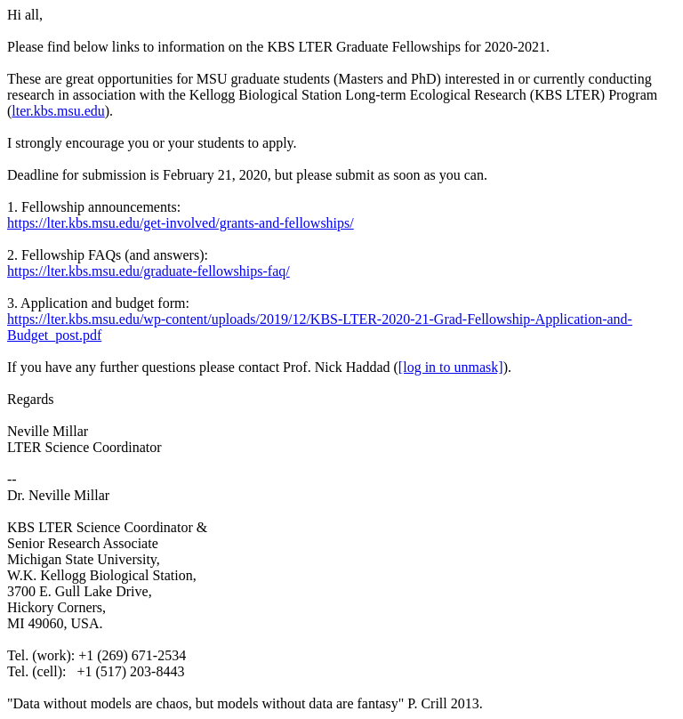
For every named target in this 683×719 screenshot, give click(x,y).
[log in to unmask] (450, 367)
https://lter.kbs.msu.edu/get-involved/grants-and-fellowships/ (180, 222)
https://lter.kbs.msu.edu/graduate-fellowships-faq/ (148, 271)
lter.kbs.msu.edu (58, 110)
